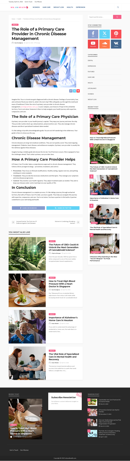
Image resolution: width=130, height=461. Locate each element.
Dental (90, 60)
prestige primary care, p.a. (29, 107)
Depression (80, 7)
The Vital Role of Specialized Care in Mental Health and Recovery (64, 357)
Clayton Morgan (56, 253)
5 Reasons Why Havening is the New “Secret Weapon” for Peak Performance (103, 259)
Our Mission (38, 2)
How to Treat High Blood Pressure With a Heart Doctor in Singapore (62, 284)
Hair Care (46, 7)
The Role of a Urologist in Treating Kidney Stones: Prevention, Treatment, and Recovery (109, 432)
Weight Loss (59, 7)
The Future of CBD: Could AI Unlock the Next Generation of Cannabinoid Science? (63, 247)
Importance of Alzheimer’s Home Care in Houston (63, 319)
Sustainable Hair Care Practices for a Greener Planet (110, 401)
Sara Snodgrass (18, 43)
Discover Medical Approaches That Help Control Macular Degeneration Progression (110, 422)
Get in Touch (28, 2)
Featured (91, 71)
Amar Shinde (55, 323)
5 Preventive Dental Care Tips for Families (109, 411)
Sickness (36, 7)
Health (70, 7)
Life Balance (92, 88)
